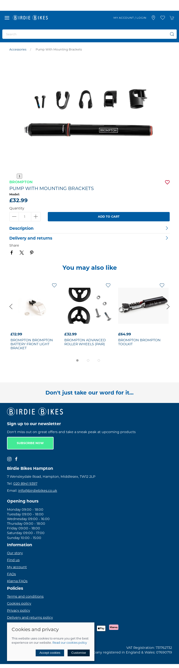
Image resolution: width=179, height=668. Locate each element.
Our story (15, 553)
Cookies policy (19, 603)
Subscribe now (30, 443)
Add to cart (109, 216)
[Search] (89, 34)
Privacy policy (18, 610)
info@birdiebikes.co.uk (37, 490)
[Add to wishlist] (54, 285)
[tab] (77, 360)
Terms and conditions (25, 596)
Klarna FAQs (17, 581)
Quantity (16, 208)
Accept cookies (49, 652)
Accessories (17, 49)
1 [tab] (19, 176)
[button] (7, 17)
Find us (13, 560)
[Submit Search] (172, 34)
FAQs (11, 574)
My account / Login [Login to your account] (130, 17)
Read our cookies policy (69, 642)
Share (14, 245)
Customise (78, 652)
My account (17, 567)
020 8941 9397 (25, 483)
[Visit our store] (153, 17)
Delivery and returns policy (30, 617)
